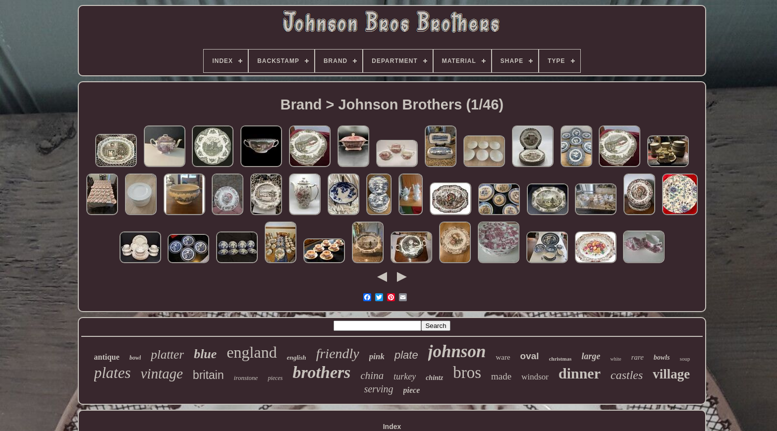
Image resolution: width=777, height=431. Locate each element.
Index (392, 427)
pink (377, 356)
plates (112, 372)
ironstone (246, 377)
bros (467, 372)
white (615, 359)
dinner (579, 373)
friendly (337, 353)
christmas (560, 359)
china (372, 375)
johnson (457, 351)
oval (529, 356)
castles (626, 375)
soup (685, 359)
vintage (162, 373)
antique (107, 357)
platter (167, 354)
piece (411, 390)
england (251, 352)
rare (637, 357)
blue (205, 354)
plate (406, 355)
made (501, 376)
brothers (321, 372)
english (296, 357)
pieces (275, 378)
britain (208, 375)
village (671, 374)
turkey (404, 376)
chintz (434, 377)
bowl (135, 357)
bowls (662, 357)
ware (503, 357)
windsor (535, 376)
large (590, 356)
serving (378, 388)
